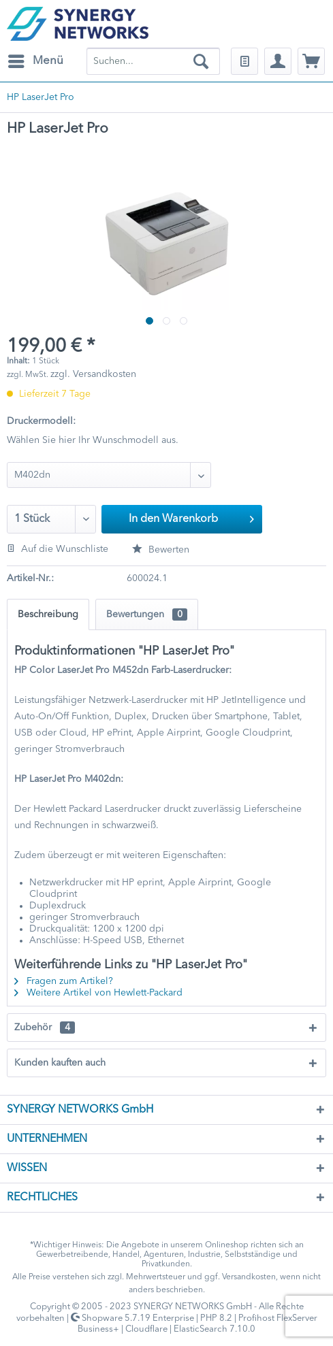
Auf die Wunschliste (57, 549)
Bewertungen (146, 614)
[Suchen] (201, 61)
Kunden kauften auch (60, 1063)
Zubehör (44, 1027)
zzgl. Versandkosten (93, 374)
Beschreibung (48, 614)
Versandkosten (249, 1277)
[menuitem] (35, 61)
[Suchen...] (153, 61)
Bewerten (160, 550)
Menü (35, 58)
